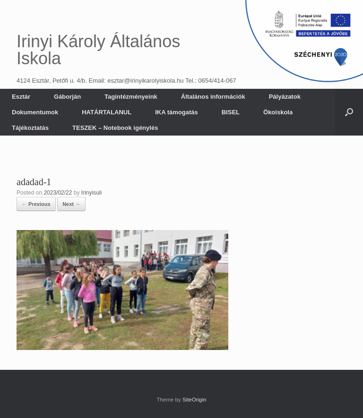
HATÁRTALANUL (106, 112)
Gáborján (67, 96)
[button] (349, 112)
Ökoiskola (278, 112)
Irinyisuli (91, 192)
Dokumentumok (35, 112)
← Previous (36, 204)
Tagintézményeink (130, 96)
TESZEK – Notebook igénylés (115, 127)
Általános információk (213, 96)
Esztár (21, 96)
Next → (71, 204)
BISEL (231, 112)
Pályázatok (285, 96)
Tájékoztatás (30, 127)
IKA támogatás (176, 112)
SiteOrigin (194, 399)
